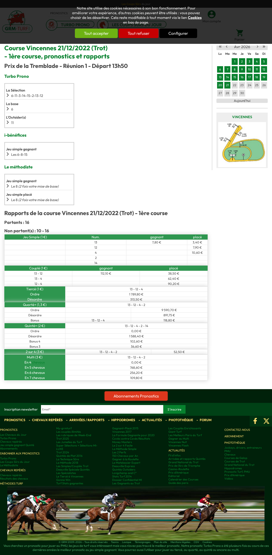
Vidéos (228, 478)
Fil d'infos (174, 455)
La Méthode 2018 (67, 462)
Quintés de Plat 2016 (69, 455)
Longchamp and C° (124, 473)
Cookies (195, 17)
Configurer (178, 33)
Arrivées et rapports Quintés (187, 458)
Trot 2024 (62, 452)
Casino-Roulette (178, 469)
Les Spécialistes (66, 473)
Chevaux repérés (47, 420)
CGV (196, 542)
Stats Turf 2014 (122, 476)
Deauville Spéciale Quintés (73, 469)
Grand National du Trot (183, 462)
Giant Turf (174, 431)
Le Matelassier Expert (126, 462)
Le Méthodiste (9, 465)
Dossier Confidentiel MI (127, 480)
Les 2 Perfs (119, 452)
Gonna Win (63, 480)
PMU (227, 451)
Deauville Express (123, 466)
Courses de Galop (235, 458)
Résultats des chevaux (14, 478)
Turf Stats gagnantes (69, 483)
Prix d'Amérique (178, 472)
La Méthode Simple (124, 449)
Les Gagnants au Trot (126, 483)
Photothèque (181, 420)
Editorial (174, 476)
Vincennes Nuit (177, 442)
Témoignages (142, 542)
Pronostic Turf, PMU (237, 471)
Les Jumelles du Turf (69, 442)
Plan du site (160, 542)
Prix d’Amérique (234, 475)
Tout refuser (139, 33)
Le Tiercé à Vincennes (69, 476)
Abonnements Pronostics (136, 396)
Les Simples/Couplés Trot (72, 466)
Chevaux (230, 454)
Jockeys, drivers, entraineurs (243, 447)
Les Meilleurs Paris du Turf (185, 435)
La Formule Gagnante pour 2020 (133, 435)
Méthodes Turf (11, 483)
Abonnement (234, 436)
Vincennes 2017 (121, 431)
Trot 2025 (62, 438)
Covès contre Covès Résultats (131, 438)
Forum (206, 420)
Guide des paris (178, 483)
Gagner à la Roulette (125, 459)
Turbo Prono (8, 438)
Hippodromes (123, 420)
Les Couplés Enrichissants (184, 428)
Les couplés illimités (68, 431)
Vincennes (242, 117)
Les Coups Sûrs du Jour (15, 461)
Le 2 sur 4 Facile (122, 445)
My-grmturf (64, 428)
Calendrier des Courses (183, 479)
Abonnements (9, 448)
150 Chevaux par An (125, 455)
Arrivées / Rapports (86, 420)
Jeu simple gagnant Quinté (17, 445)
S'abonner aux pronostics (19, 453)
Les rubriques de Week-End (73, 435)
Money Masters (122, 442)
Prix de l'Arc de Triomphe (184, 465)
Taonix (115, 542)
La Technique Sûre (67, 459)
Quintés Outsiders (123, 469)
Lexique (126, 542)
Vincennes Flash (178, 445)
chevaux (38, 362)
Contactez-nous (237, 429)
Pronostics (14, 420)
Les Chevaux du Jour (13, 434)
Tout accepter (96, 33)
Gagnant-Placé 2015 (125, 428)
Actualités (152, 420)
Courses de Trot (234, 461)
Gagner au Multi (178, 438)
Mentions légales (180, 542)
